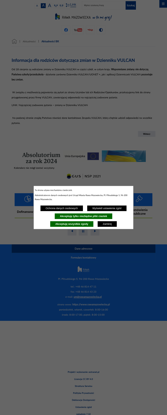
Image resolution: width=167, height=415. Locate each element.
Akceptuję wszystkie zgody (71, 223)
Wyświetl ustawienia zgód (106, 208)
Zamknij (107, 223)
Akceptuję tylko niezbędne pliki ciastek (83, 216)
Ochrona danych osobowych (62, 208)
